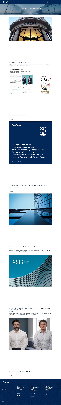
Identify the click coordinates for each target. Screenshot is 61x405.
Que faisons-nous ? (26, 1)
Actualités (32, 1)
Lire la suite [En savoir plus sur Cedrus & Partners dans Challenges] (11, 119)
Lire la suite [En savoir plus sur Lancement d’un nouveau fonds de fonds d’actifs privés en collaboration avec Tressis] (11, 252)
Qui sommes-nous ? (18, 1)
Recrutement (33, 393)
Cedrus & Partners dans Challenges (18, 115)
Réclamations (33, 396)
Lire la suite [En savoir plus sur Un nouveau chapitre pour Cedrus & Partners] (11, 66)
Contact (37, 1)
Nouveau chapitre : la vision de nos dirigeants (21, 371)
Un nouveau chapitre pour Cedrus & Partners (21, 62)
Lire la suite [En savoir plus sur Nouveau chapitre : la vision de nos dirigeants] (11, 375)
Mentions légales (33, 394)
